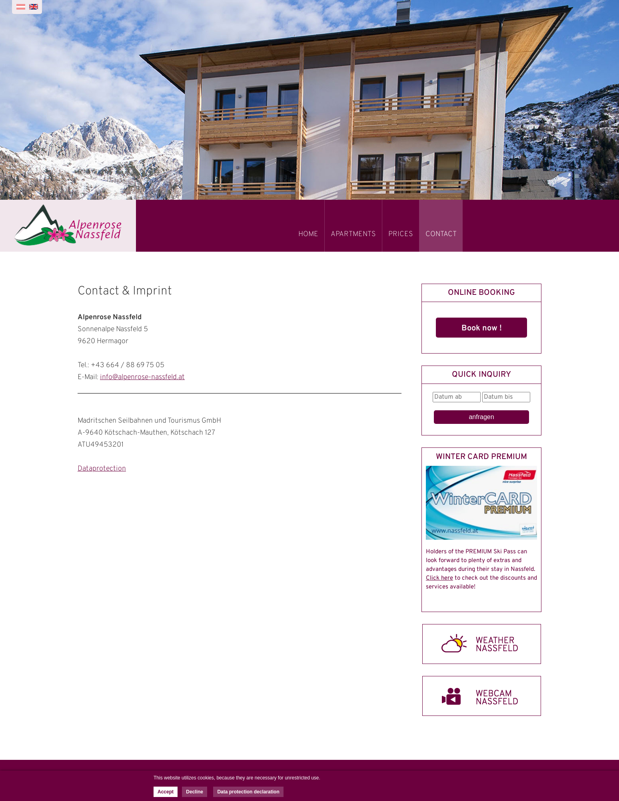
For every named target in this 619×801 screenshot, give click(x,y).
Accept (166, 792)
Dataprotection (102, 468)
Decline (194, 792)
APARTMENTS (353, 234)
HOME (308, 234)
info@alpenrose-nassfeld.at (142, 377)
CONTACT (441, 234)
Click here (439, 578)
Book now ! (481, 328)
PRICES (400, 234)
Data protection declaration (248, 792)
